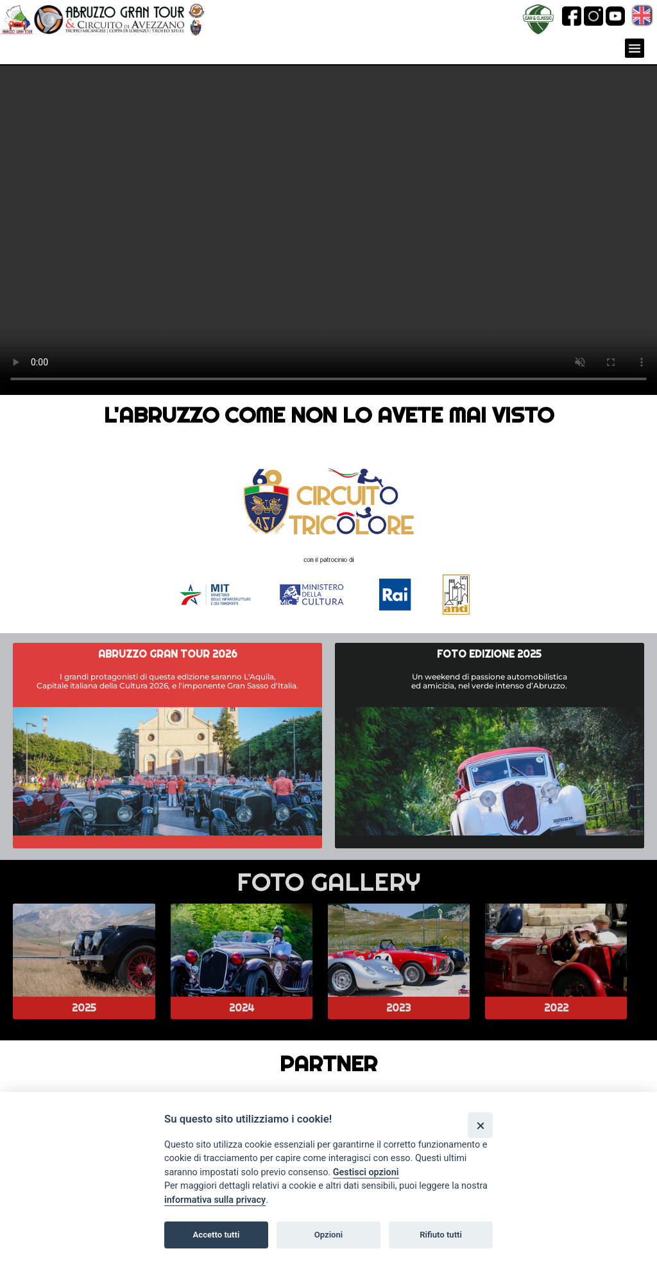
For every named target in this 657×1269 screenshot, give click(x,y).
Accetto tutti (216, 1234)
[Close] (480, 1124)
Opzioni (328, 1234)
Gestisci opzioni (366, 1172)
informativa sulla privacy (215, 1200)
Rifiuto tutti (441, 1234)
